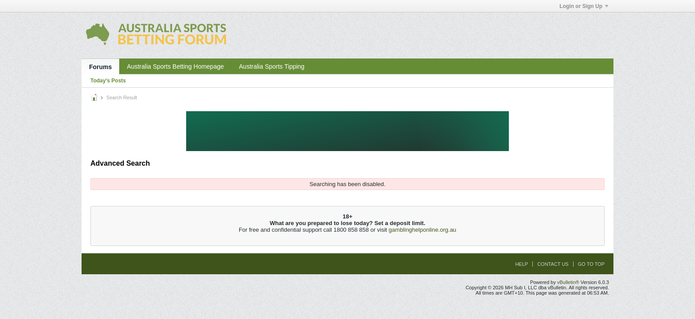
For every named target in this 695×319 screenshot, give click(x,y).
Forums (100, 66)
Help (521, 264)
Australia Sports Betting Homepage (175, 66)
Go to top (591, 264)
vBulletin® (568, 282)
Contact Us (553, 264)
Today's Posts (108, 81)
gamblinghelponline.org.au (423, 229)
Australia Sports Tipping (272, 66)
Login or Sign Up (583, 6)
